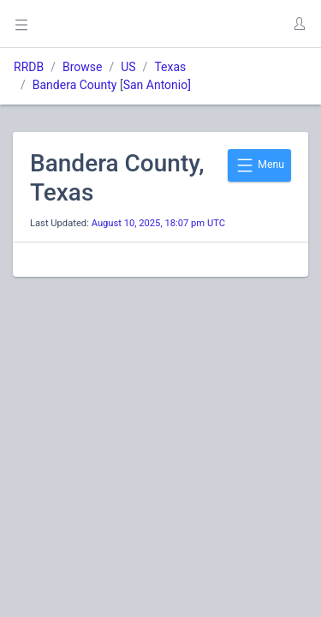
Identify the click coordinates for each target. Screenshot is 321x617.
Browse (82, 67)
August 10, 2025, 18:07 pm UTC (158, 223)
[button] (298, 24)
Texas (170, 67)
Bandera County (75, 85)
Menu (259, 165)
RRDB (29, 67)
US (128, 67)
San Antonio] (157, 85)
